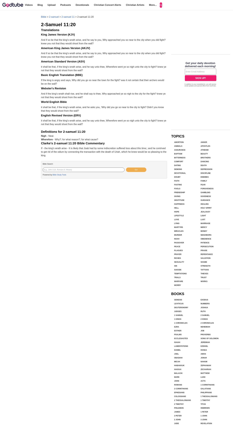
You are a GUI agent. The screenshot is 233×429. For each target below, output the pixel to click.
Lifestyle (179, 216)
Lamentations (181, 346)
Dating (177, 165)
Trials (177, 277)
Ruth (203, 311)
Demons (178, 169)
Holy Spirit (206, 208)
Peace (177, 247)
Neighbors (206, 235)
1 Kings (177, 319)
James (177, 412)
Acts (203, 381)
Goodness (206, 196)
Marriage (205, 223)
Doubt (177, 177)
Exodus (204, 300)
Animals (178, 146)
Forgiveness (207, 189)
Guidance (205, 200)
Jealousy (205, 212)
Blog (40, 5)
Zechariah (206, 369)
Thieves (204, 274)
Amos (203, 354)
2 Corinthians (181, 389)
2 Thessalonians (182, 400)
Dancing (205, 162)
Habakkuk (179, 365)
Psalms (178, 335)
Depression (206, 169)
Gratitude (179, 200)
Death (204, 165)
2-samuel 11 (68, 17)
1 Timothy (205, 400)
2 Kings (204, 319)
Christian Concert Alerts (107, 5)
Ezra (176, 327)
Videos (29, 5)
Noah (176, 239)
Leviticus (179, 304)
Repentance (207, 254)
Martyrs (178, 227)
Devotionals (82, 5)
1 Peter (204, 412)
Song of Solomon (210, 338)
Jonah (204, 358)
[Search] (161, 5)
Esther (177, 331)
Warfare (178, 281)
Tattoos (205, 270)
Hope (176, 212)
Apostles (205, 146)
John (176, 381)
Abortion (179, 142)
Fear (203, 185)
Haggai (177, 369)
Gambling (205, 192)
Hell (176, 208)
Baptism (178, 154)
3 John (204, 420)
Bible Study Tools (59, 175)
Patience (205, 243)
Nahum (204, 362)
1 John (204, 416)
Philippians (206, 393)
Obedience (206, 239)
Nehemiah (205, 327)
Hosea (204, 350)
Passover (179, 243)
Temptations (180, 274)
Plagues (178, 250)
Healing (205, 204)
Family (204, 181)
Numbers (205, 304)
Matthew (205, 373)
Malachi (178, 373)
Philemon (179, 408)
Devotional (180, 173)
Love (176, 220)
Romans (178, 385)
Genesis (178, 300)
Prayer (177, 254)
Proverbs (206, 335)
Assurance (179, 150)
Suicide (177, 270)
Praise (204, 250)
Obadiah (178, 358)
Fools (177, 189)
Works (204, 281)
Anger (204, 142)
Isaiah (177, 342)
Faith (176, 181)
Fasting (178, 185)
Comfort (178, 162)
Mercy (204, 227)
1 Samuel (178, 315)
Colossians (180, 396)
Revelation (206, 423)
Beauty (204, 154)
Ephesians (179, 393)
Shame (204, 262)
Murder (178, 235)
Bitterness (179, 158)
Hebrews (205, 408)
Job (202, 331)
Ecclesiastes (181, 338)
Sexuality (179, 262)
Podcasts (65, 5)
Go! (136, 170)
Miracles (179, 231)
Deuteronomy (181, 308)
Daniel (177, 350)
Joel (176, 354)
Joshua (204, 308)
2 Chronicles (207, 323)
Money (204, 231)
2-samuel (54, 17)
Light (203, 216)
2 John (177, 420)
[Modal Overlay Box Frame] (200, 74)
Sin (175, 266)
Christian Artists (135, 5)
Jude (176, 423)
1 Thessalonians (209, 396)
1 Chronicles (180, 323)
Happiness (179, 204)
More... (153, 5)
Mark (177, 377)
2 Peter (178, 416)
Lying (177, 223)
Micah (177, 362)
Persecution (207, 247)
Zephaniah (206, 365)
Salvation (206, 258)
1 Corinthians (207, 385)
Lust (203, 220)
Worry (177, 285)
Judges (177, 311)
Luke (203, 377)
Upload (52, 5)
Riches (177, 258)
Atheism (204, 150)
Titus (203, 404)
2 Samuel (205, 315)
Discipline (206, 173)
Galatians (206, 389)
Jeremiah (205, 342)
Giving (177, 196)
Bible (43, 17)
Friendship (179, 192)
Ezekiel (204, 346)
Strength (205, 266)
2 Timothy (179, 404)
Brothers (206, 158)
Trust (204, 277)
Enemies (205, 177)
